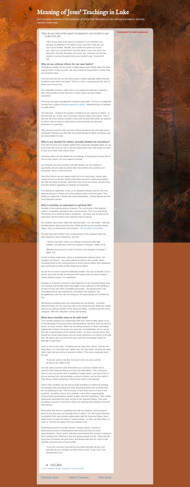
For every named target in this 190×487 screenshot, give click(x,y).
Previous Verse (50, 477)
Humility (51, 468)
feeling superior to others (73, 104)
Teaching (65, 468)
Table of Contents (78, 477)
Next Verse (105, 477)
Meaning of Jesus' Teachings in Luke (83, 12)
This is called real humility (91, 228)
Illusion (58, 468)
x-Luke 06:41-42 (77, 468)
